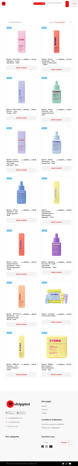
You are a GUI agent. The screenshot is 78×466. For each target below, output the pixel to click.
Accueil (44, 406)
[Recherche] (67, 4)
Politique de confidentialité (51, 428)
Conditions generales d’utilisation (53, 424)
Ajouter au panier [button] (21, 67)
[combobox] (60, 22)
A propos (45, 410)
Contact (44, 413)
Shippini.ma (32, 464)
